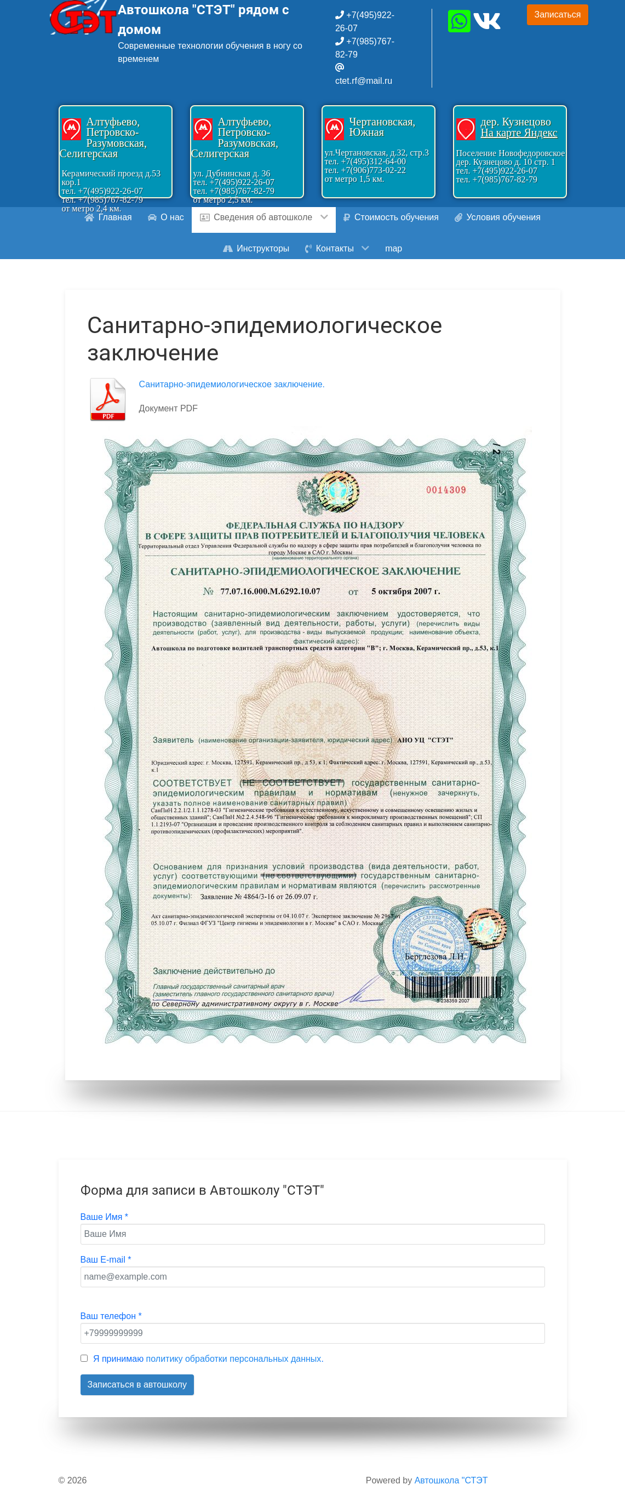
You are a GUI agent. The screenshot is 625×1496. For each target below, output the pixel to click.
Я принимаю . (208, 1358)
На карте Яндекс (519, 133)
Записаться (557, 14)
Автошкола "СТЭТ (451, 1480)
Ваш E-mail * (106, 1259)
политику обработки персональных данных (234, 1358)
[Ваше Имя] (313, 1234)
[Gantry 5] (84, 17)
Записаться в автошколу (137, 1384)
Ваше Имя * (105, 1217)
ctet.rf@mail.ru (363, 80)
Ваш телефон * (111, 1316)
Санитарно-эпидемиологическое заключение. (232, 384)
